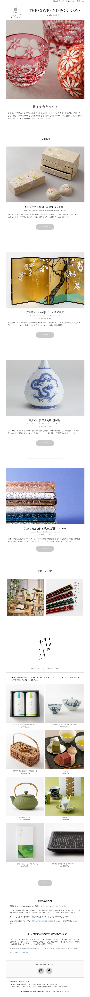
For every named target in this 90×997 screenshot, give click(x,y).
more (45, 883)
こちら (71, 1)
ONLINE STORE (53, 669)
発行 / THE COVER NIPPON (19, 982)
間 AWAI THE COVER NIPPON (43, 921)
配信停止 (67, 991)
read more (44, 227)
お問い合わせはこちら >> (19, 952)
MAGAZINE (35, 669)
